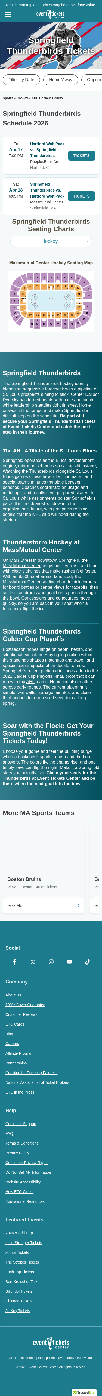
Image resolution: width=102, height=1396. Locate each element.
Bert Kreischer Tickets (23, 1281)
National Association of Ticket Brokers (37, 1082)
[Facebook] (14, 962)
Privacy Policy (17, 1153)
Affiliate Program (19, 1053)
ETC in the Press (19, 1092)
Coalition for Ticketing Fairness (31, 1073)
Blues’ (61, 460)
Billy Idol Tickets (19, 1291)
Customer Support (20, 1124)
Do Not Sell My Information (28, 1172)
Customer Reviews (21, 1014)
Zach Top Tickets (19, 1272)
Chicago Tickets (18, 1301)
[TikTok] (87, 962)
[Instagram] (51, 962)
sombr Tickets (17, 1252)
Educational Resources (25, 1201)
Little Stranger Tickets (23, 1243)
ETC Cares (14, 1024)
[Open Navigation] (8, 14)
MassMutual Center (22, 565)
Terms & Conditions (21, 1143)
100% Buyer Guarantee (25, 1005)
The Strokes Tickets (22, 1262)
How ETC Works (19, 1192)
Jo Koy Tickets (17, 1311)
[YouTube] (69, 962)
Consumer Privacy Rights (26, 1162)
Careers (12, 1043)
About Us (13, 995)
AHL (30, 681)
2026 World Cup (19, 1233)
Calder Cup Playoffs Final (38, 676)
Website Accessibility (23, 1182)
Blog (9, 1034)
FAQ (9, 1133)
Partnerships (16, 1063)
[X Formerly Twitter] (33, 962)
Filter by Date (21, 79)
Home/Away (60, 79)
